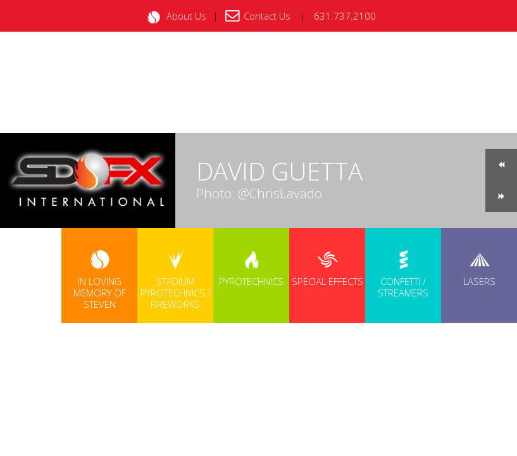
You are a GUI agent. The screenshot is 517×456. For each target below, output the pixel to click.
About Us (186, 16)
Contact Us (267, 16)
